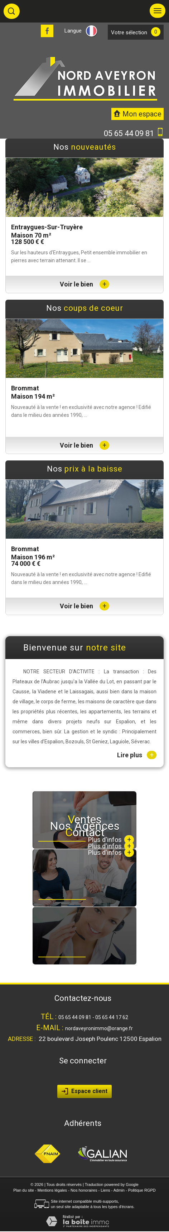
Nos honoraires (84, 1190)
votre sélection (129, 32)
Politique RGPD (142, 1190)
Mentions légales (52, 1190)
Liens (105, 1190)
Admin (119, 1190)
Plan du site (23, 1190)
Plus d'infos (111, 852)
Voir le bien (84, 284)
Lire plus (136, 755)
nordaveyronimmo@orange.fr (99, 1028)
